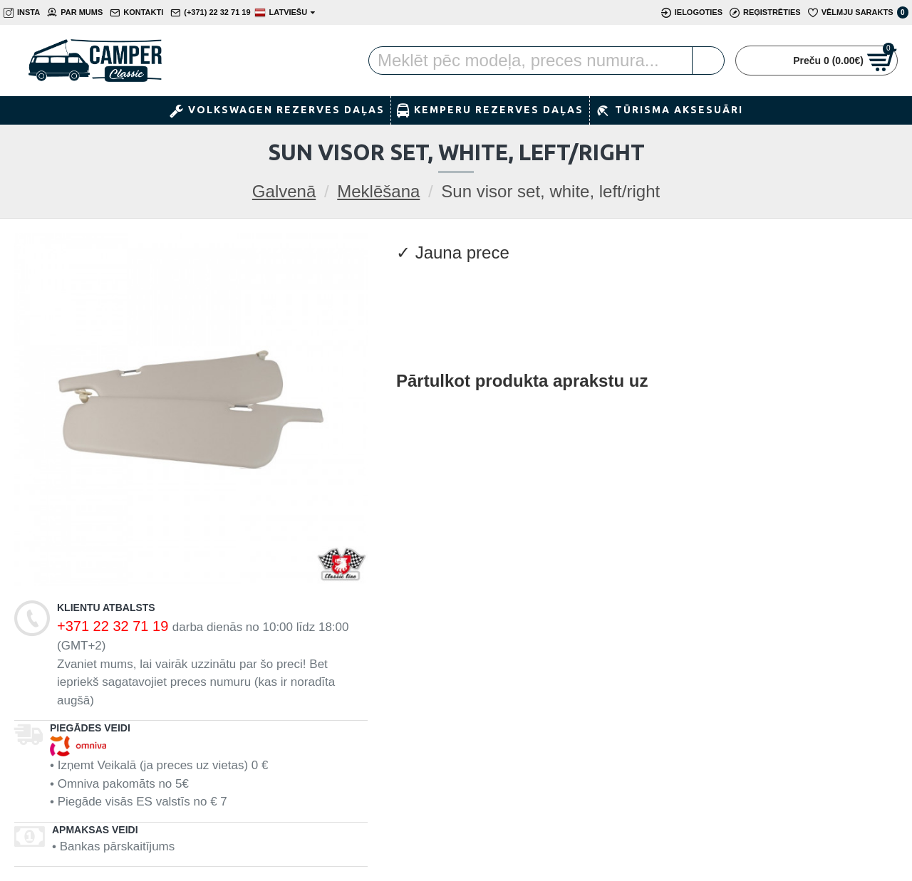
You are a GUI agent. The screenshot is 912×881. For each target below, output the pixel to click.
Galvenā (284, 191)
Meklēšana (378, 191)
